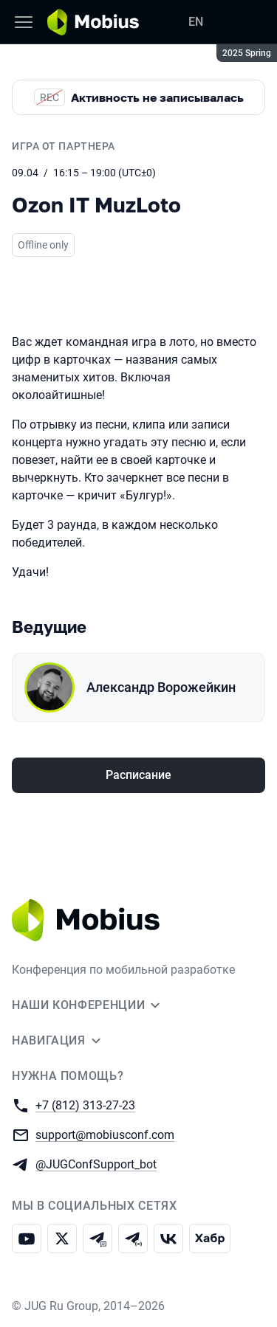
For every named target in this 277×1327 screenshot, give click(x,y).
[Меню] (23, 22)
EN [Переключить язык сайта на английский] (195, 22)
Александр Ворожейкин (161, 687)
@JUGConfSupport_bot (96, 1163)
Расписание (138, 775)
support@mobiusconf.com (104, 1134)
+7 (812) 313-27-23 (85, 1104)
